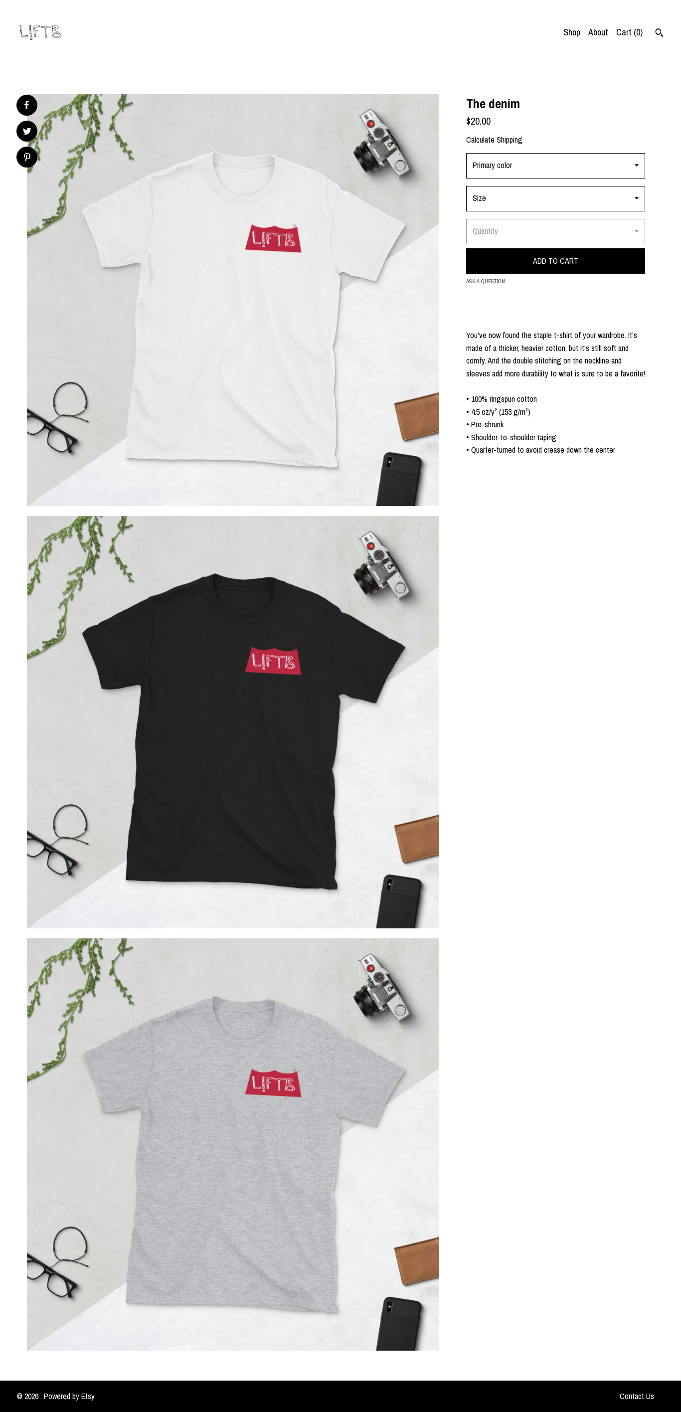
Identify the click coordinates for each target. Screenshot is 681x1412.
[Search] (659, 33)
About (598, 32)
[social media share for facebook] (26, 105)
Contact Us (637, 1396)
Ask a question (485, 281)
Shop (571, 32)
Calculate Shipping (494, 139)
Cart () (629, 32)
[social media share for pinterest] (27, 158)
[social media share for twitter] (27, 132)
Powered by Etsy (69, 1396)
